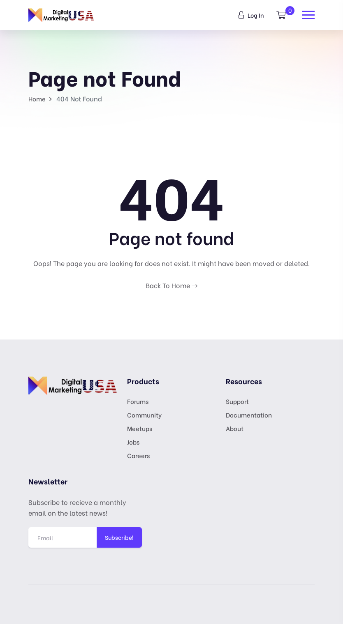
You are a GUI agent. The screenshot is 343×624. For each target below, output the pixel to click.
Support (237, 401)
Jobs (133, 441)
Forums (137, 401)
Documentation (249, 414)
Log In (251, 15)
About (234, 428)
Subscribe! (119, 537)
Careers (138, 455)
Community (144, 414)
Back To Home (171, 285)
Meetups (139, 428)
